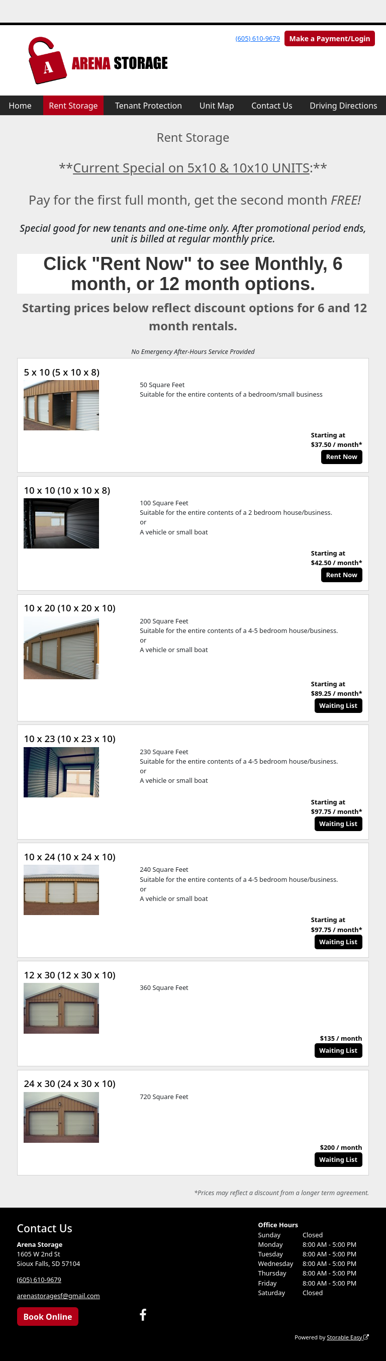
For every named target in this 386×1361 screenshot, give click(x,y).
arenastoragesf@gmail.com (58, 1295)
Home (20, 105)
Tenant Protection (148, 105)
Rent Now (341, 456)
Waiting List (338, 705)
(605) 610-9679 (258, 38)
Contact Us (271, 105)
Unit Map (217, 105)
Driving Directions (343, 105)
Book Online (47, 1316)
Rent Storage (73, 105)
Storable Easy (348, 1337)
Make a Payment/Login (330, 38)
